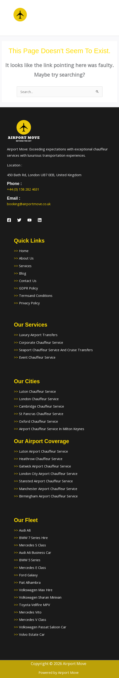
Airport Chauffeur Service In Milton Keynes (51, 428)
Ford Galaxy (28, 575)
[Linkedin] (40, 220)
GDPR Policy (28, 288)
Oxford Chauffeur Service (38, 421)
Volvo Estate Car (32, 634)
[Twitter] (19, 220)
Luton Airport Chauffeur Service (43, 451)
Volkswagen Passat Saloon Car (42, 627)
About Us (26, 258)
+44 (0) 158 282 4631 (23, 189)
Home (24, 250)
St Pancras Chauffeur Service (41, 413)
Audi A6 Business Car (35, 552)
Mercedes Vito (30, 612)
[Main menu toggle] (109, 18)
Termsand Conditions (35, 295)
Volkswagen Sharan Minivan (40, 597)
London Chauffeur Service (39, 398)
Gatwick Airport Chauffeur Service (45, 466)
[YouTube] (29, 220)
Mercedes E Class (32, 567)
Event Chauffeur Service (37, 357)
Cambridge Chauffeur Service (41, 406)
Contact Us (27, 280)
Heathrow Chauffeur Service (40, 458)
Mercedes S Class (32, 545)
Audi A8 (25, 530)
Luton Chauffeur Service (37, 391)
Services (25, 265)
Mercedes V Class (32, 619)
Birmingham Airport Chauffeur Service (48, 496)
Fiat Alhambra (30, 582)
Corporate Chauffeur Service (41, 342)
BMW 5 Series (29, 560)
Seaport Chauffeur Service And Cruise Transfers (56, 349)
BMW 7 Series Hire (33, 537)
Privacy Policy (29, 303)
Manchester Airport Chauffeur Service (48, 488)
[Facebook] (9, 220)
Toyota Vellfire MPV (34, 604)
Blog (22, 273)
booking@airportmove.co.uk (29, 203)
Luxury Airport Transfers (38, 334)
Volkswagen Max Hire (35, 589)
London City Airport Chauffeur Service (48, 473)
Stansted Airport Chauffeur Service (46, 481)
